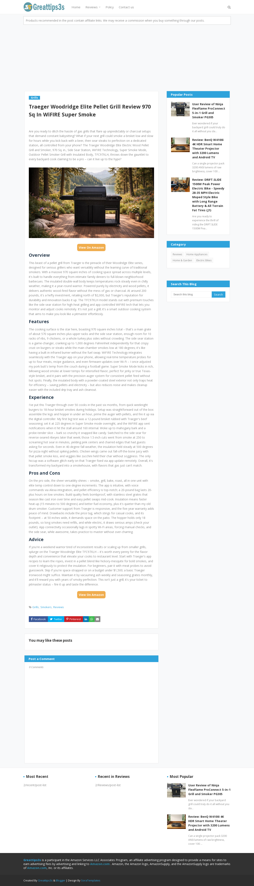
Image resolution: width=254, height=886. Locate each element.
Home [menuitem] (76, 7)
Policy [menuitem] (110, 7)
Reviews (58, 607)
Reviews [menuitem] (91, 7)
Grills (35, 607)
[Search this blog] (191, 294)
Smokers (46, 607)
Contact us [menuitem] (126, 7)
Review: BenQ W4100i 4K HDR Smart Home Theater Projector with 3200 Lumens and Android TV (208, 148)
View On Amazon (91, 247)
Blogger (60, 880)
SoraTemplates (90, 880)
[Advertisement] (127, 56)
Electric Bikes (203, 260)
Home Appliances (196, 254)
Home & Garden (182, 260)
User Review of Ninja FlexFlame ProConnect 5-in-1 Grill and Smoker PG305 (208, 110)
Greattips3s (45, 880)
